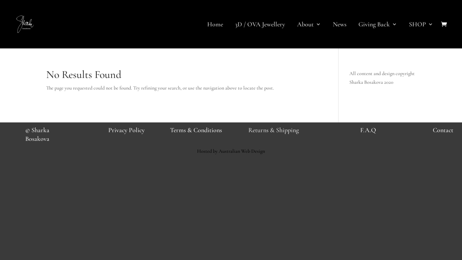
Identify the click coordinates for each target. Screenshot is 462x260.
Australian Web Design (242, 151)
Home (215, 25)
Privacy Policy (126, 130)
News (339, 25)
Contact (443, 130)
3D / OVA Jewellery (260, 25)
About (305, 25)
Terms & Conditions (196, 130)
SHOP (417, 25)
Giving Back (374, 25)
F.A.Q (368, 130)
